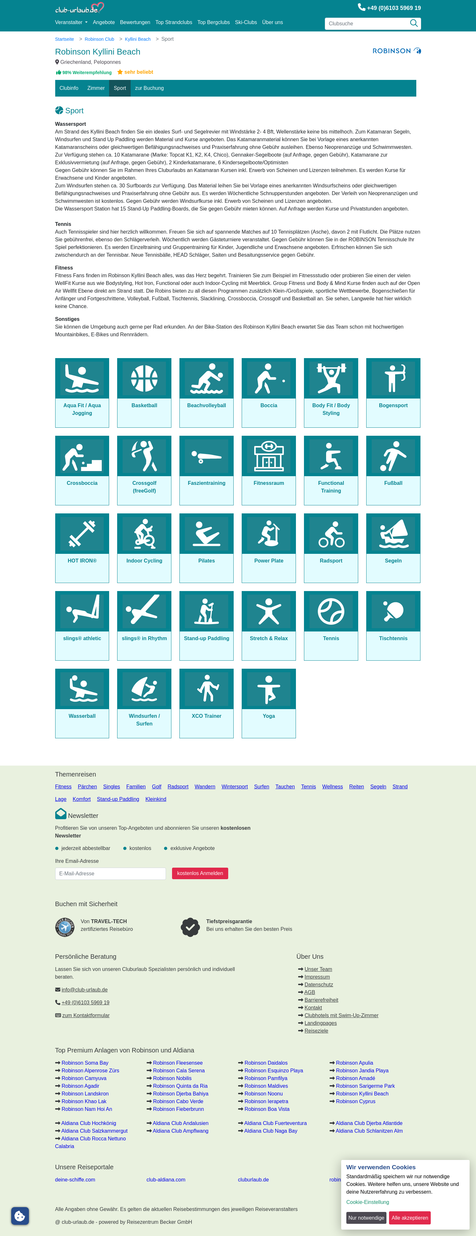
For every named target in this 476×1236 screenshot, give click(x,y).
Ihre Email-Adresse (77, 861)
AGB (309, 992)
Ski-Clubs (246, 22)
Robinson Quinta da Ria (180, 1086)
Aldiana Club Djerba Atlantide (369, 1123)
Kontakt (313, 1007)
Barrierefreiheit (321, 1000)
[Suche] (414, 23)
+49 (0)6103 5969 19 (394, 8)
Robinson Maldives (266, 1086)
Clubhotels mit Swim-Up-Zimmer (341, 1015)
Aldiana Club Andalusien (180, 1123)
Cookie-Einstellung (367, 1202)
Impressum (317, 977)
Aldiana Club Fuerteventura (275, 1123)
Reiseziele (316, 1031)
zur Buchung (149, 88)
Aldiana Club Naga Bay (270, 1131)
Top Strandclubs (173, 22)
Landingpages (321, 1023)
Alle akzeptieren (410, 1218)
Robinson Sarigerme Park (365, 1086)
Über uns (272, 22)
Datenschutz (319, 984)
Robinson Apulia (354, 1063)
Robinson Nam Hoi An (87, 1109)
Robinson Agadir (80, 1086)
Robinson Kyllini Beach (362, 1093)
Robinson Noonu (264, 1093)
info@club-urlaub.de (85, 989)
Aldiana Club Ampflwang (180, 1131)
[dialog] (405, 1195)
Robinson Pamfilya (266, 1078)
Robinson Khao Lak (84, 1101)
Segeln (378, 786)
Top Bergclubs (213, 22)
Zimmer (96, 88)
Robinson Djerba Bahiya (181, 1093)
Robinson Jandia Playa (362, 1070)
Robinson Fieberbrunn (178, 1109)
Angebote (104, 22)
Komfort (82, 799)
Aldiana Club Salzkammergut (94, 1131)
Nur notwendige (366, 1218)
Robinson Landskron (85, 1093)
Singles (111, 786)
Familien (136, 786)
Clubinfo (69, 88)
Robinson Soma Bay (85, 1063)
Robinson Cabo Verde (178, 1101)
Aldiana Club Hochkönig (88, 1123)
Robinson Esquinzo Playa (274, 1070)
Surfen (261, 786)
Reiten (356, 786)
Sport (120, 88)
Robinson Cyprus (356, 1101)
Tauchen (285, 786)
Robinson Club (99, 39)
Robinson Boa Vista (267, 1109)
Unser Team (318, 969)
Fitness (63, 786)
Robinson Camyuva (84, 1078)
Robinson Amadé (355, 1078)
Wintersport (234, 786)
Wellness (332, 786)
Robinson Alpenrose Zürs (90, 1070)
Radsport (178, 786)
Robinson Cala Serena (179, 1070)
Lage (61, 799)
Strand (400, 786)
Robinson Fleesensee (178, 1063)
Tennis (308, 786)
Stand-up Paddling (118, 799)
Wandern (205, 786)
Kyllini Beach (138, 39)
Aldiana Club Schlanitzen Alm (369, 1131)
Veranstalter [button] (69, 22)
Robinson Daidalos (266, 1063)
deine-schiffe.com (75, 1179)
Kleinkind (155, 799)
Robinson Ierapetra (266, 1101)
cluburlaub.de (253, 1179)
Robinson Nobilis (172, 1078)
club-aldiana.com (166, 1179)
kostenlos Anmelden (200, 873)
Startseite (64, 39)
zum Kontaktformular (86, 1015)
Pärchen (87, 786)
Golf (156, 786)
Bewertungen (135, 22)
